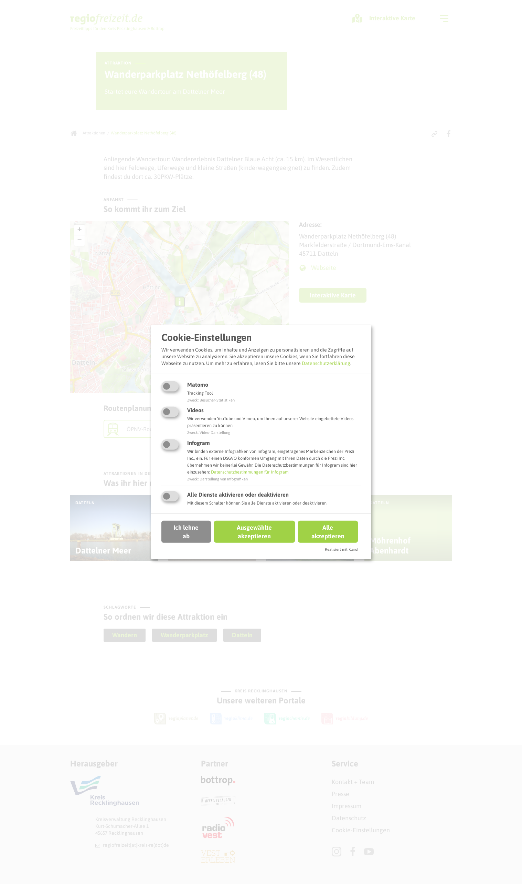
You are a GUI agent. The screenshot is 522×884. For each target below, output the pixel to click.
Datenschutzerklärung (326, 363)
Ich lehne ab (186, 532)
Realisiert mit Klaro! (341, 549)
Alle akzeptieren (327, 532)
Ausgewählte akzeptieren (254, 532)
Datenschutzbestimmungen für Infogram (250, 472)
